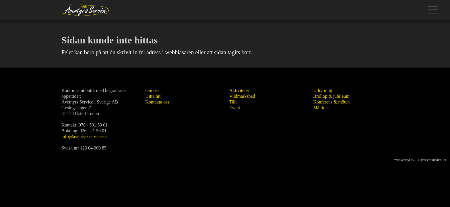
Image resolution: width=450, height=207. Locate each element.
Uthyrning (322, 90)
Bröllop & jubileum (331, 96)
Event (234, 107)
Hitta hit (153, 96)
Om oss (152, 90)
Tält (233, 101)
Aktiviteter (239, 90)
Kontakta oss (157, 101)
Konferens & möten (331, 101)
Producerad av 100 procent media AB (420, 160)
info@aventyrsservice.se (83, 136)
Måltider (321, 107)
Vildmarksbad (242, 96)
